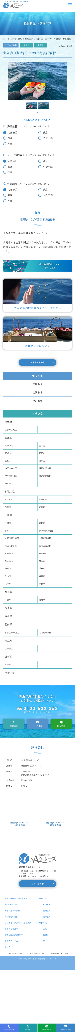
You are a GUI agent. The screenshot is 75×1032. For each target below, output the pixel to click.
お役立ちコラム (11, 941)
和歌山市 (43, 499)
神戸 (45, 941)
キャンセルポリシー (37, 953)
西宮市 (8, 483)
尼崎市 (8, 453)
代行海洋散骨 (11, 45)
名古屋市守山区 (12, 632)
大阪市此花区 (11, 545)
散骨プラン (43, 898)
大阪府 (26, 45)
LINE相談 (61, 725)
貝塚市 (8, 583)
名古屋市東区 (45, 632)
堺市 (7, 530)
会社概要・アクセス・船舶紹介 (18, 922)
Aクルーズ (52, 959)
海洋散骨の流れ (11, 916)
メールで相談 (65, 1029)
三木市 (42, 445)
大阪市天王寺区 (46, 530)
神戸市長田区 (11, 475)
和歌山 (46, 934)
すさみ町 (9, 499)
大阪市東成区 (45, 538)
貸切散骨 (37, 384)
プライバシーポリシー (14, 953)
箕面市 (42, 575)
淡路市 (8, 460)
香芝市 (42, 599)
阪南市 (42, 583)
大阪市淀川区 (45, 545)
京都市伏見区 (11, 429)
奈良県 (8, 591)
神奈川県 (10, 673)
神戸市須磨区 (45, 475)
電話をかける (9, 1029)
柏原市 (8, 568)
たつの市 (9, 445)
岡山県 (8, 616)
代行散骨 (37, 401)
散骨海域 (43, 922)
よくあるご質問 (11, 928)
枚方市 (42, 560)
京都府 (8, 421)
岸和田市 (43, 553)
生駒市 (8, 599)
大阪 (45, 928)
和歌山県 (10, 491)
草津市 (8, 664)
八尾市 (8, 523)
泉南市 (41, 45)
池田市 (42, 568)
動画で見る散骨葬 (12, 910)
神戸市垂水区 (45, 468)
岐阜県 (8, 607)
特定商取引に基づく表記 (59, 953)
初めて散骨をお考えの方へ (16, 898)
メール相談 (37, 725)
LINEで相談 (46, 1029)
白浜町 (42, 507)
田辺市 (8, 507)
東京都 (8, 640)
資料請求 (14, 725)
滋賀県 (8, 656)
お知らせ (8, 947)
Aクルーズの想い (12, 904)
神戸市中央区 (11, 468)
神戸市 (42, 460)
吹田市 (42, 523)
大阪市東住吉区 (12, 538)
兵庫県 (8, 437)
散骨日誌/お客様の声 (14, 934)
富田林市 (9, 553)
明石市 (42, 453)
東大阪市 (9, 560)
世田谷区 (9, 648)
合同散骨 (37, 392)
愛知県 (8, 624)
